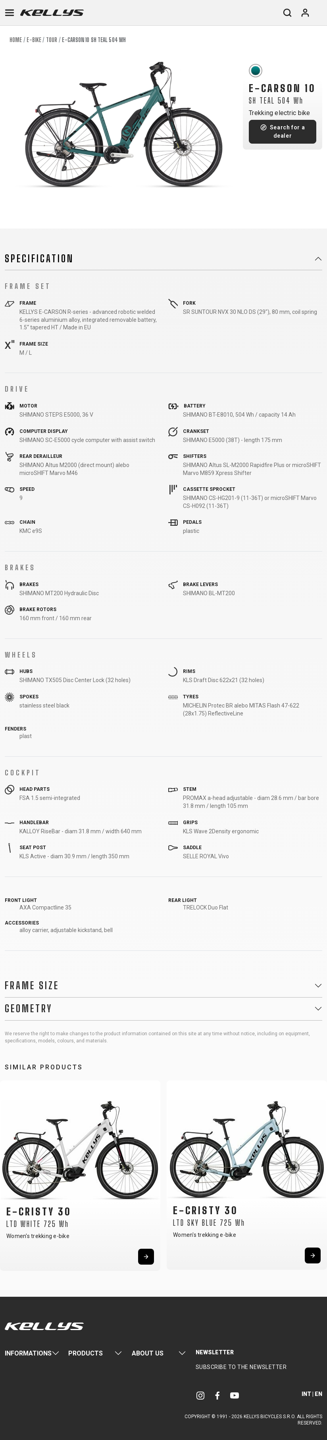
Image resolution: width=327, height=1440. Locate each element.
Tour (51, 40)
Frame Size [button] (32, 985)
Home (16, 40)
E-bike (34, 40)
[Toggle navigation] (9, 12)
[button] (8, 1174)
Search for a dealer (287, 131)
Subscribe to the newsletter (241, 1367)
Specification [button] (39, 258)
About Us (148, 1353)
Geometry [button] (28, 1008)
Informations (28, 1353)
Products (85, 1353)
